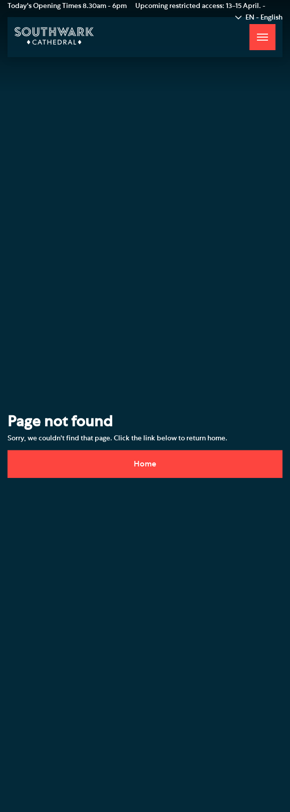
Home (145, 463)
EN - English (263, 17)
